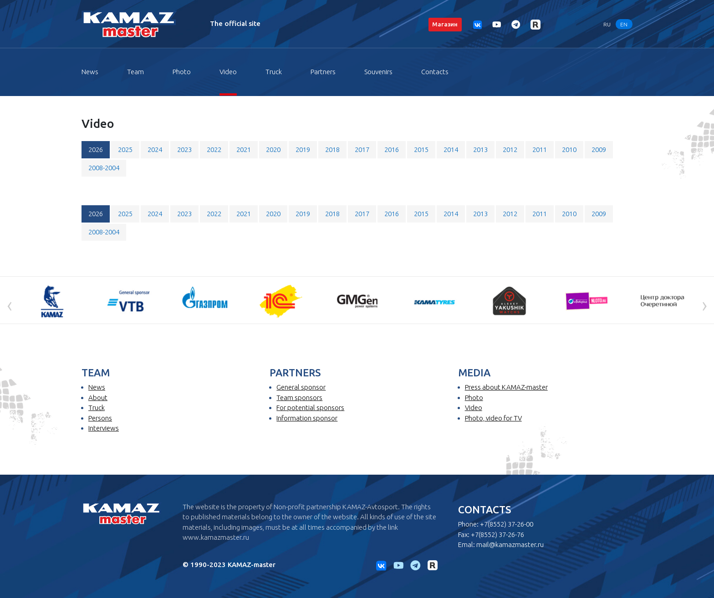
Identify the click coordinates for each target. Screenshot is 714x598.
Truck (273, 72)
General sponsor (301, 387)
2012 (510, 149)
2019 (303, 149)
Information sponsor (306, 418)
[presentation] (9, 304)
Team (135, 72)
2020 (273, 149)
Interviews (103, 428)
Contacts (435, 72)
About (97, 397)
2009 (599, 149)
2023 (184, 149)
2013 (480, 149)
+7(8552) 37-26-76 (497, 534)
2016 (391, 149)
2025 (125, 149)
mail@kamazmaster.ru (510, 544)
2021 (243, 149)
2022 (214, 149)
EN (623, 24)
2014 (451, 149)
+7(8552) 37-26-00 (506, 524)
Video (228, 72)
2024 (155, 149)
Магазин (445, 24)
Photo (182, 72)
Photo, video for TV (493, 418)
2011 (539, 149)
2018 (332, 149)
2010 (569, 149)
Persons (100, 418)
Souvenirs (378, 72)
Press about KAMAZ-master (506, 387)
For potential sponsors (310, 407)
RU (607, 24)
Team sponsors (299, 397)
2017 (362, 149)
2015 (421, 149)
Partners (323, 72)
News (90, 72)
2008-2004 (103, 168)
